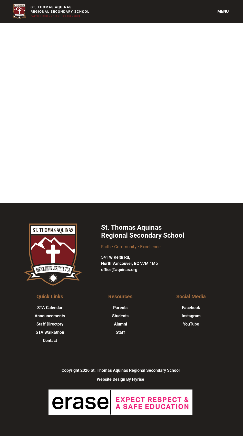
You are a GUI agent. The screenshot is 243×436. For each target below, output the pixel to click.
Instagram (191, 315)
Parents (120, 307)
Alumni (120, 324)
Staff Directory (49, 324)
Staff (120, 332)
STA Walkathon (50, 332)
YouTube (191, 324)
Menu (223, 11)
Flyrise (138, 379)
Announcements (50, 315)
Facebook (191, 307)
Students (120, 315)
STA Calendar (50, 307)
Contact (50, 340)
